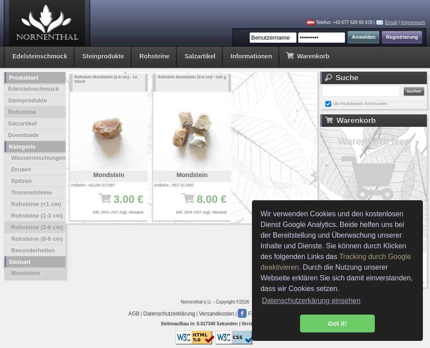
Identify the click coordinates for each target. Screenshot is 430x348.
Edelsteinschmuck (39, 56)
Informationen (251, 56)
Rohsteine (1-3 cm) (37, 215)
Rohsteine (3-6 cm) (37, 227)
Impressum (413, 22)
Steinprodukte (103, 56)
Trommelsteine (31, 192)
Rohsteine (154, 56)
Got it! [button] (337, 323)
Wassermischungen (38, 157)
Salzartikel (200, 56)
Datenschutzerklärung (169, 314)
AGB (133, 314)
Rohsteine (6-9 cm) (37, 238)
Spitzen (21, 181)
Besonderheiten (33, 250)
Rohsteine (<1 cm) (36, 204)
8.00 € (196, 203)
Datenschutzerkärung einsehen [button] (311, 300)
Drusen (21, 169)
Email (391, 22)
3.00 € (113, 203)
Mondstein (25, 273)
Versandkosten (216, 314)
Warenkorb (307, 55)
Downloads (23, 135)
